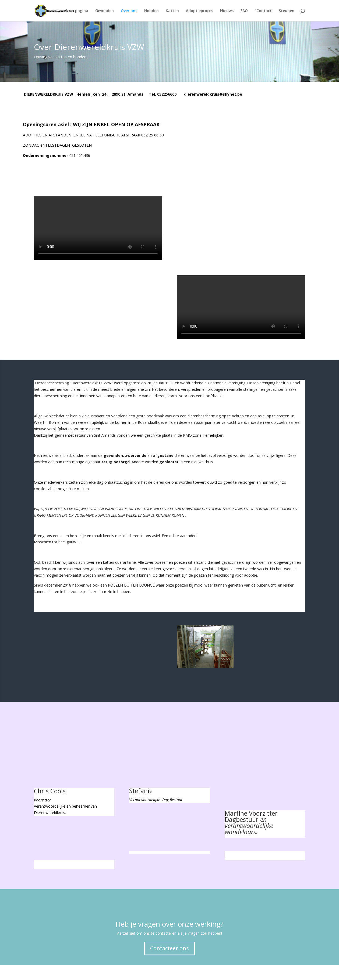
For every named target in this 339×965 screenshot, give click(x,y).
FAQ (244, 11)
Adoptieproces (199, 11)
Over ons (129, 11)
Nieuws (227, 11)
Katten (172, 11)
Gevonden (104, 11)
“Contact (263, 11)
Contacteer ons (169, 912)
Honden (151, 11)
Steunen (286, 11)
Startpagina (76, 11)
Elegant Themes (72, 957)
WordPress (125, 957)
